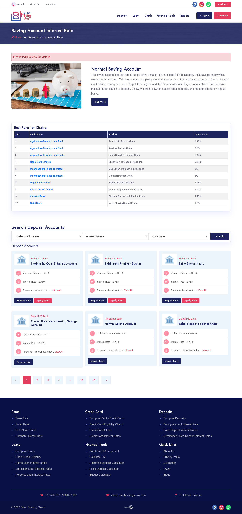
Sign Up (222, 15)
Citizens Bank (37, 196)
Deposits (122, 16)
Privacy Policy (171, 457)
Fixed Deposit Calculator (104, 468)
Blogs (166, 474)
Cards (148, 16)
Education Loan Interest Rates (34, 468)
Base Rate (22, 418)
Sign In (204, 15)
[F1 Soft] (128, 507)
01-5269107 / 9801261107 (58, 495)
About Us (34, 4)
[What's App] (208, 4)
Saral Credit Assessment (104, 451)
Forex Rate (22, 424)
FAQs (166, 468)
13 (93, 380)
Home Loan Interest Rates (31, 462)
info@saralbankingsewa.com (126, 495)
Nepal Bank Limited (40, 162)
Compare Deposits (174, 418)
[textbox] (48, 236)
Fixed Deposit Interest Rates (180, 430)
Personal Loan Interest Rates (33, 474)
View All (57, 290)
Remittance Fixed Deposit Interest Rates (187, 436)
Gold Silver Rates (26, 430)
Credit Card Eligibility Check (106, 424)
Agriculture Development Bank (46, 141)
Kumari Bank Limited (41, 189)
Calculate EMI (97, 457)
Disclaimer (169, 462)
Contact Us (50, 4)
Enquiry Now (24, 300)
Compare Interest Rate (29, 436)
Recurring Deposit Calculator (106, 462)
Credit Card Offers (100, 430)
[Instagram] (201, 4)
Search (220, 236)
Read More (100, 101)
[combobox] (48, 236)
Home (18, 37)
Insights (184, 16)
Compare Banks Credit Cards (107, 418)
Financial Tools (166, 16)
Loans (135, 16)
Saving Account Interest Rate (180, 424)
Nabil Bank (36, 203)
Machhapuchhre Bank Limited (46, 169)
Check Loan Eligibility (28, 457)
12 (81, 380)
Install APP (223, 4)
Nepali (17, 4)
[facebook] (195, 4)
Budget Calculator (100, 474)
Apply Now (43, 300)
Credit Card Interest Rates (105, 436)
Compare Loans (25, 451)
